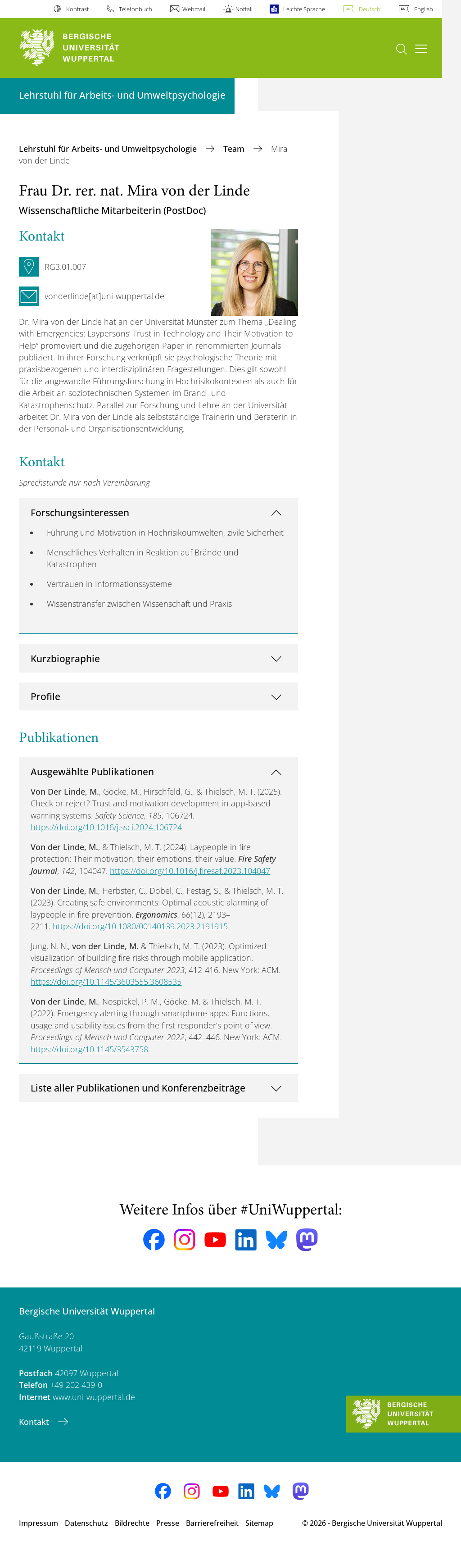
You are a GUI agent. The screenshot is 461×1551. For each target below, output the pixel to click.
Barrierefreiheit (212, 1523)
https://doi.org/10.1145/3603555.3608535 (106, 981)
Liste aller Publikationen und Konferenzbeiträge (138, 1088)
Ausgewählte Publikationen (92, 771)
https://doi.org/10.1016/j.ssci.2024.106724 (106, 827)
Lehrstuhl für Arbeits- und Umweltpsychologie (109, 148)
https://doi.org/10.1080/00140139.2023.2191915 (140, 926)
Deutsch (369, 9)
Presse (167, 1523)
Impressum (38, 1523)
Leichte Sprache (304, 9)
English (423, 9)
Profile (45, 696)
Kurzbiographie (65, 658)
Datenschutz (86, 1523)
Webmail (193, 9)
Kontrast (77, 9)
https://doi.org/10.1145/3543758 (89, 1049)
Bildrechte (132, 1523)
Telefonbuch (135, 9)
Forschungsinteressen (80, 512)
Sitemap (259, 1523)
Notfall (244, 9)
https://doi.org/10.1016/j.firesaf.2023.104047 (190, 870)
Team (235, 148)
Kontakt (35, 1421)
